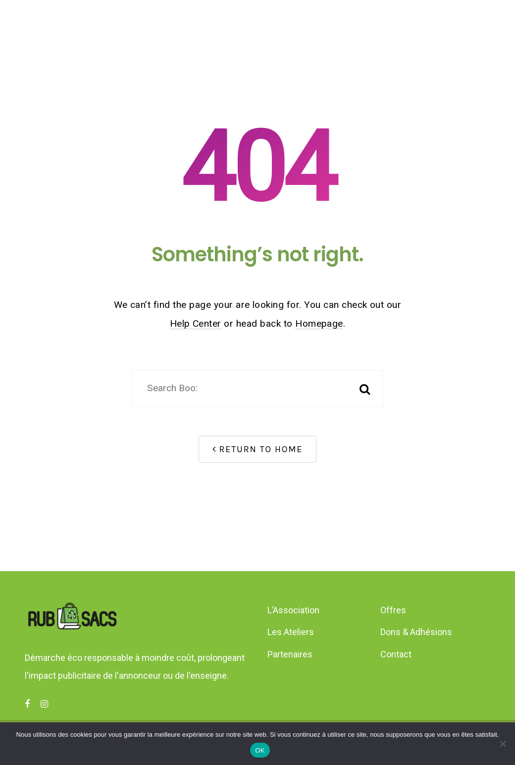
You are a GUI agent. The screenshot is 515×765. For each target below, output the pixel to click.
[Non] (503, 744)
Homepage (319, 323)
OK (259, 750)
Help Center (195, 323)
